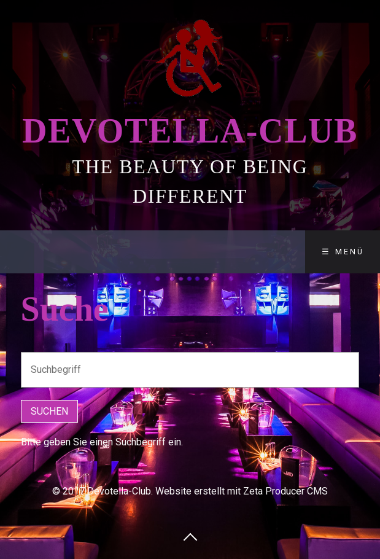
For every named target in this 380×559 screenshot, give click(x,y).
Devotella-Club (190, 131)
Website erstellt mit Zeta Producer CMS (241, 491)
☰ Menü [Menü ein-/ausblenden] (343, 251)
